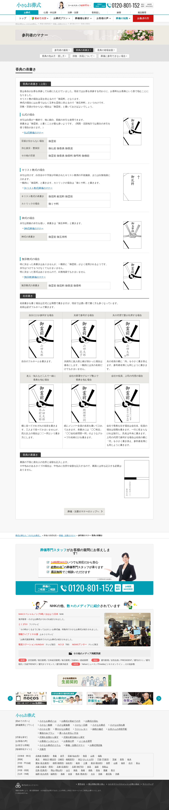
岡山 (53, 770)
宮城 (70, 756)
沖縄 (117, 774)
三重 (85, 763)
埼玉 (80, 759)
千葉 (99, 759)
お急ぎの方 (143, 18)
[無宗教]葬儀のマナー (35, 277)
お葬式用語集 (96, 745)
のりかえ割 (44, 729)
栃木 (129, 759)
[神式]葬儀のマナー (33, 228)
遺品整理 (142, 12)
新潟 (93, 763)
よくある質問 (85, 741)
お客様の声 (102, 18)
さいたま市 (88, 759)
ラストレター (81, 729)
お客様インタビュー (49, 741)
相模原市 (70, 759)
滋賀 (97, 767)
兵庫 (74, 767)
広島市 (44, 770)
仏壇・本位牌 (50, 12)
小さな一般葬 (45, 725)
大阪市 (42, 749)
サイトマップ (147, 784)
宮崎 (100, 774)
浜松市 (69, 763)
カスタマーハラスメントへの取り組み (123, 784)
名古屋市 (45, 763)
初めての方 (41, 18)
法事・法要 (73, 12)
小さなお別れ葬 (117, 725)
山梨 (116, 763)
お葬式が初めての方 (70, 721)
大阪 (37, 767)
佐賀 (70, 774)
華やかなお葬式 (62, 729)
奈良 (89, 767)
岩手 (62, 756)
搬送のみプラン (46, 733)
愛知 (37, 763)
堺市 (50, 767)
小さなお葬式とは (47, 721)
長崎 (63, 774)
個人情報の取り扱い (96, 784)
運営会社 (81, 784)
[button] (10, 698)
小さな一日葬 (81, 725)
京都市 (65, 767)
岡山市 (59, 770)
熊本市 (84, 774)
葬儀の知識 (122, 18)
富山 (138, 763)
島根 (83, 770)
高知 (98, 770)
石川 (130, 763)
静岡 (55, 763)
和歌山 (105, 767)
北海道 (38, 756)
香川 (113, 770)
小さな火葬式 (98, 725)
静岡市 (61, 763)
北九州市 (45, 774)
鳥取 (75, 770)
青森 (55, 756)
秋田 (85, 756)
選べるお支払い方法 (68, 733)
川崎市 (61, 759)
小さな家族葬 (63, 725)
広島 (37, 770)
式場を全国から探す (49, 737)
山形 (92, 756)
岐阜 (78, 763)
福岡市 (53, 774)
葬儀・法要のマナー (75, 745)
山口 (68, 770)
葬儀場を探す (82, 18)
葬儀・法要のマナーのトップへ (83, 511)
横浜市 (53, 759)
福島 (100, 756)
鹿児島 (109, 774)
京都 (59, 767)
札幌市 (46, 756)
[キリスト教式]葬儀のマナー (38, 188)
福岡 (37, 774)
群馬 (122, 759)
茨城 (114, 759)
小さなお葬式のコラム (50, 745)
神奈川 (46, 759)
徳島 (90, 770)
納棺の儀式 (97, 729)
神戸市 (80, 767)
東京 (37, 759)
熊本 (78, 774)
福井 (123, 763)
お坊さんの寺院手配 (117, 729)
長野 (108, 763)
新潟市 (99, 763)
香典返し (96, 12)
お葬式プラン (60, 18)
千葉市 (105, 759)
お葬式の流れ (91, 721)
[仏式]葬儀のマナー (33, 132)
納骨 (119, 12)
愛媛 (105, 770)
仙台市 (76, 756)
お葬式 (27, 12)
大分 (93, 774)
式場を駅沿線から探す (74, 737)
